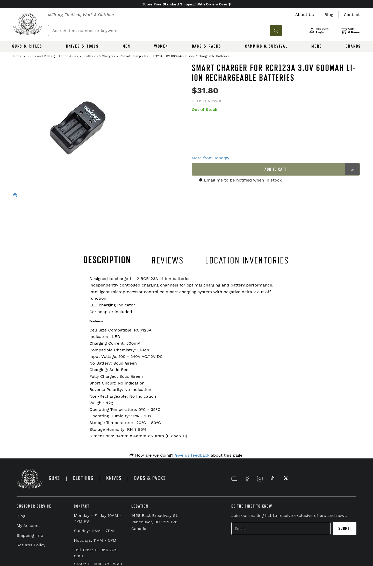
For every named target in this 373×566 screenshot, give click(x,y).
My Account (28, 525)
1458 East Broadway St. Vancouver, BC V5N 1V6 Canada (154, 522)
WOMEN (161, 46)
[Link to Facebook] (247, 479)
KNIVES (113, 478)
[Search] (159, 30)
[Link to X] (285, 479)
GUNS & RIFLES (27, 46)
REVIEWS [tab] (168, 260)
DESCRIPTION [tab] (107, 260)
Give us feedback (192, 455)
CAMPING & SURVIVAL (266, 46)
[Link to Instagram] (260, 479)
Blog (21, 516)
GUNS (54, 478)
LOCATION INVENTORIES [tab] (247, 260)
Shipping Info (30, 535)
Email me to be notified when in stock (240, 180)
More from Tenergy (210, 157)
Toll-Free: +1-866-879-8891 (96, 552)
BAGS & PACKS (206, 46)
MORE (316, 46)
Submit (344, 528)
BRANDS (353, 46)
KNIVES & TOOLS (82, 46)
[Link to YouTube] (234, 479)
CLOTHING (83, 478)
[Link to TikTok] (272, 479)
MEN (127, 46)
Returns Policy (31, 544)
